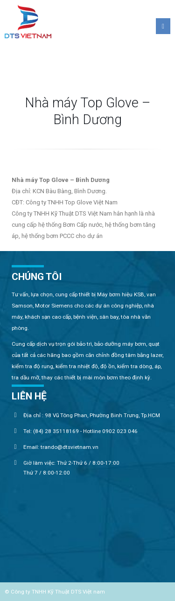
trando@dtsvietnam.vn (69, 447)
